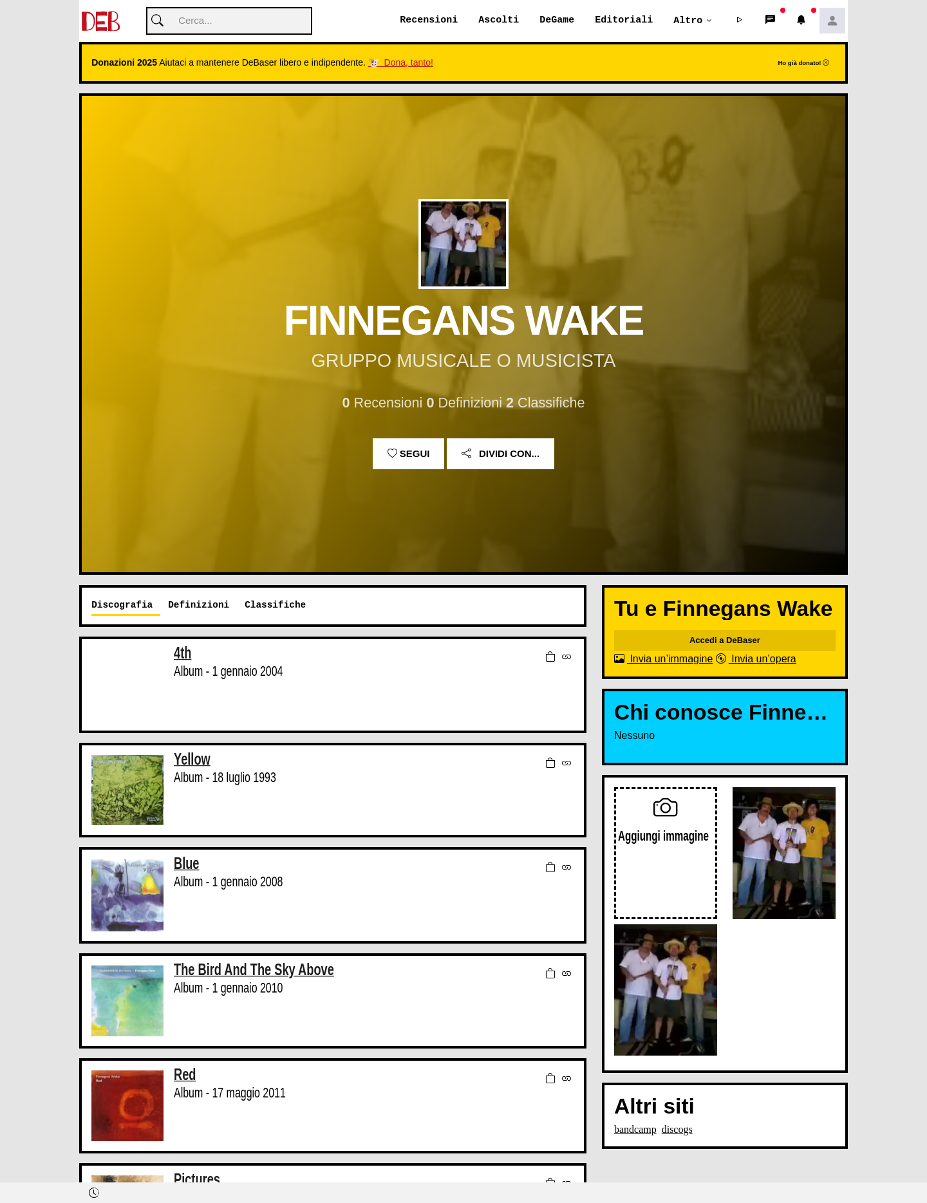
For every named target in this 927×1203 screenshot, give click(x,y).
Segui (409, 454)
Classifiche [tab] (275, 605)
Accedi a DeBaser (724, 641)
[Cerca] (229, 21)
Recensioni (429, 20)
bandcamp (635, 1129)
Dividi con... (500, 454)
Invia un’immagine (663, 659)
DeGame (556, 20)
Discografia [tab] (122, 605)
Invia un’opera (756, 659)
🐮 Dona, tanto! (400, 63)
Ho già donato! (803, 63)
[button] (740, 21)
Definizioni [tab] (198, 605)
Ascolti (498, 20)
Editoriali (624, 20)
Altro (687, 20)
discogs (677, 1129)
